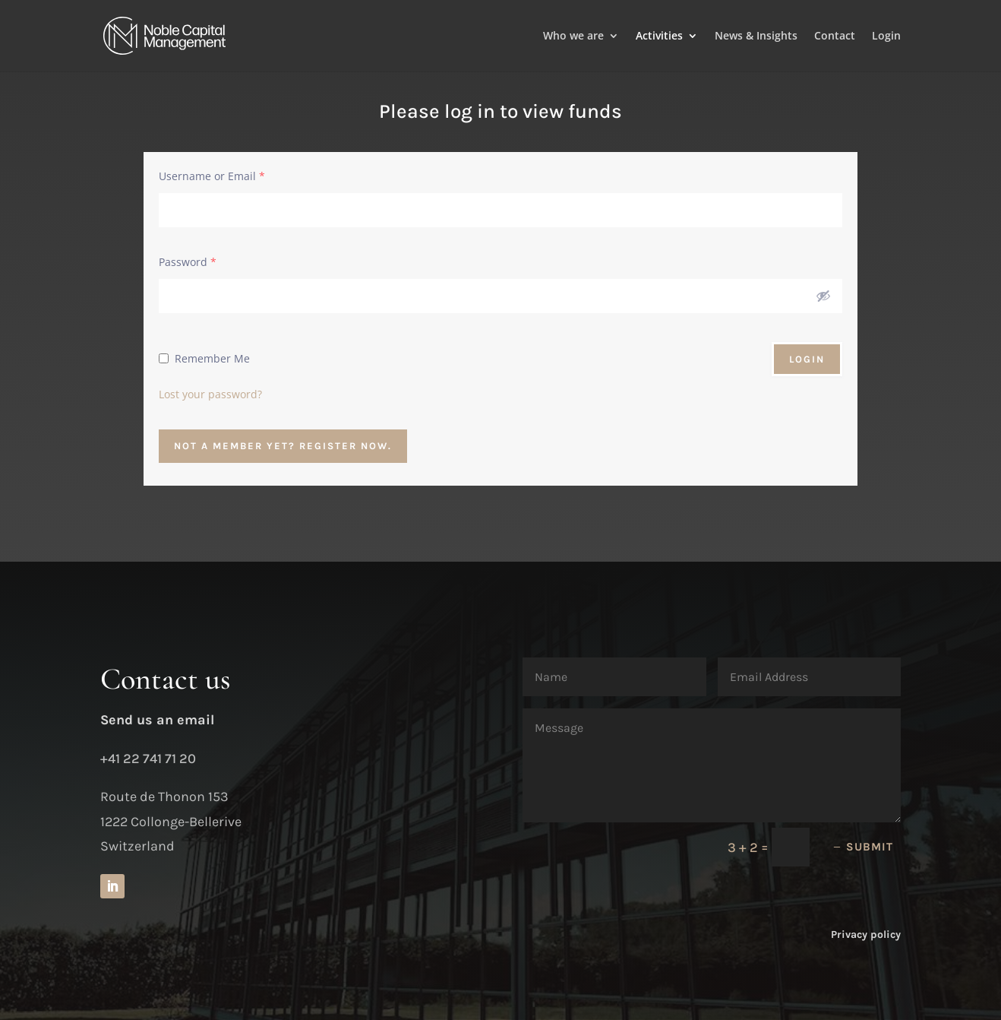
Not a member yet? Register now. (283, 445)
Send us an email (157, 719)
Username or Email (212, 176)
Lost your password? (210, 394)
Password (187, 262)
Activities (659, 36)
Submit (869, 847)
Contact (834, 36)
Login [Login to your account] (886, 36)
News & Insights (756, 36)
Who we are (573, 36)
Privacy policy (866, 934)
